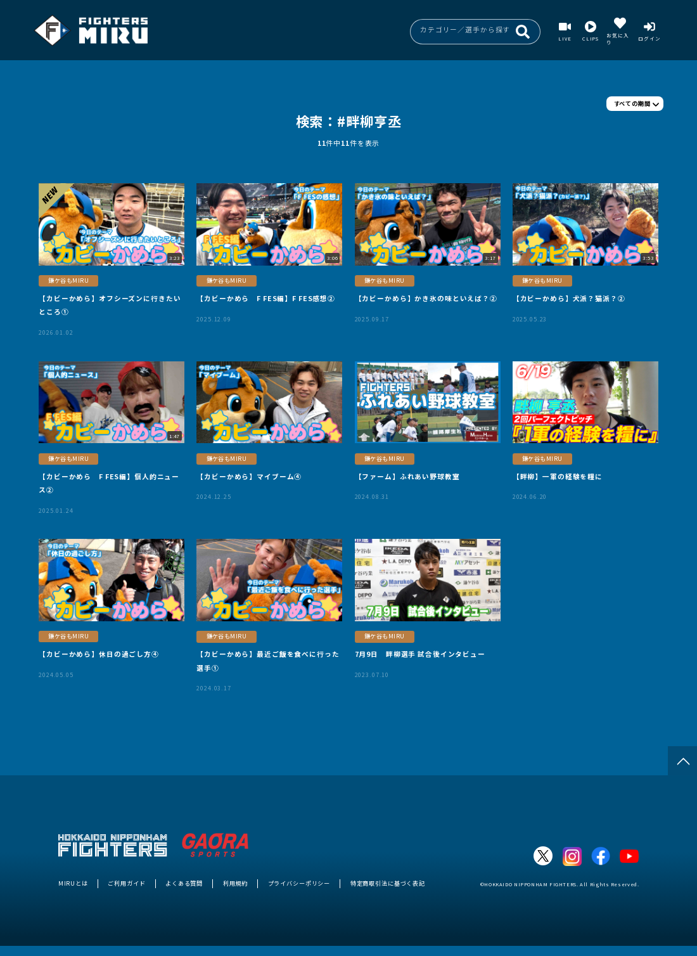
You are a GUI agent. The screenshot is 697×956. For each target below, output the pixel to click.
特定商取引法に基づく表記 (387, 883)
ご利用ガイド (126, 883)
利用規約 (235, 883)
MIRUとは (73, 883)
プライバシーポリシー (299, 883)
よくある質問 (184, 883)
